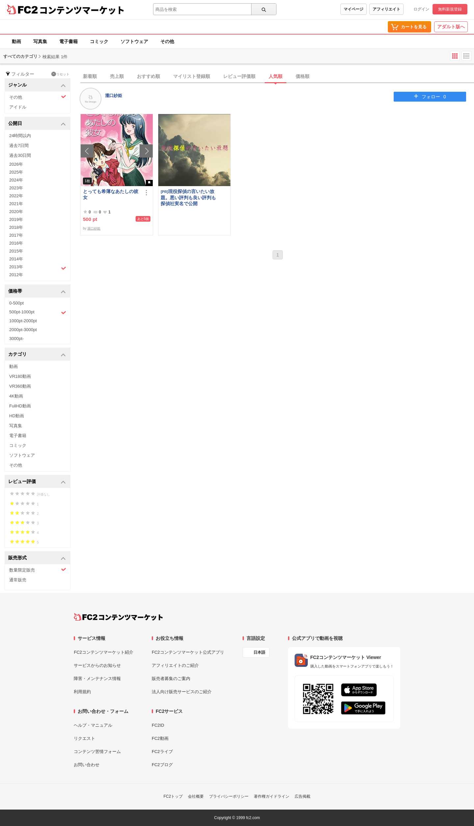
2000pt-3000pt (23, 329)
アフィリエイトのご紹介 (175, 665)
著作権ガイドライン (271, 796)
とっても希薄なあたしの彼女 (110, 194)
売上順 (117, 76)
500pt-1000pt (37, 312)
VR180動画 (20, 376)
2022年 (16, 195)
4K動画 (16, 396)
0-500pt (16, 303)
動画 (16, 41)
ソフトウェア (134, 41)
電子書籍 (68, 41)
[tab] (277, 76)
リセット (60, 74)
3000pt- (16, 338)
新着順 (90, 76)
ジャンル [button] (37, 85)
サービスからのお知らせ (97, 665)
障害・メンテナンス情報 (97, 678)
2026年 (16, 164)
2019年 (16, 219)
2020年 (16, 211)
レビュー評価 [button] (37, 482)
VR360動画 (20, 386)
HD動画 (16, 415)
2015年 (16, 251)
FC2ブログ (162, 764)
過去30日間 (20, 155)
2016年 (16, 243)
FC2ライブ (162, 751)
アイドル (17, 107)
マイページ (353, 9)
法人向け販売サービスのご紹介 (182, 691)
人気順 (275, 76)
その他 (167, 41)
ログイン (421, 9)
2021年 (16, 203)
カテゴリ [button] (37, 355)
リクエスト (84, 738)
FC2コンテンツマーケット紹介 (103, 652)
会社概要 (196, 796)
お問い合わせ (86, 764)
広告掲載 (302, 796)
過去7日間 (19, 145)
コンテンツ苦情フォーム (97, 751)
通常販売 (17, 579)
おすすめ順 (148, 76)
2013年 (37, 267)
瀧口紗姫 (113, 95)
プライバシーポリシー (229, 796)
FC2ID (158, 725)
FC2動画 (160, 738)
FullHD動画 (20, 405)
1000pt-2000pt (23, 320)
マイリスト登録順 (191, 76)
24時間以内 (20, 135)
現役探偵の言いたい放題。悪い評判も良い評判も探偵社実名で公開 (188, 197)
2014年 (16, 258)
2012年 (16, 274)
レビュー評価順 (239, 76)
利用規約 (82, 691)
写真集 (40, 41)
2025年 (16, 172)
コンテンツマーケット (82, 10)
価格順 (302, 76)
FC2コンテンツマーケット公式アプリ (188, 652)
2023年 (16, 187)
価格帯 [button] (37, 291)
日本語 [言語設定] (259, 652)
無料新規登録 (450, 9)
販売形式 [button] (37, 558)
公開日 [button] (37, 124)
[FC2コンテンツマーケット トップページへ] (118, 616)
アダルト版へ (451, 26)
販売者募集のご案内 (171, 678)
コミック (99, 41)
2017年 (16, 235)
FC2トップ (173, 796)
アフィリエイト (386, 9)
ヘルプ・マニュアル (93, 725)
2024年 (16, 180)
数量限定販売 (37, 569)
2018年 (16, 227)
